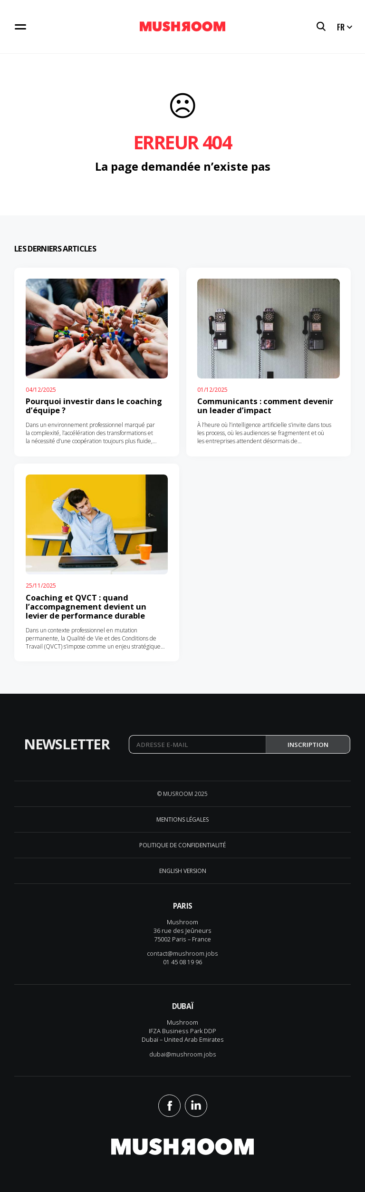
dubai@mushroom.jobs (182, 1054)
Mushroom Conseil (182, 26)
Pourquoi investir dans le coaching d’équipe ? (94, 406)
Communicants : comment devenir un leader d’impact (265, 406)
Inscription (308, 744)
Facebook (169, 1106)
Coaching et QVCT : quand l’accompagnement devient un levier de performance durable (86, 606)
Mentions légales (182, 819)
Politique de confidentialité (182, 845)
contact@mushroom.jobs (182, 953)
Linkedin (196, 1106)
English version (182, 871)
